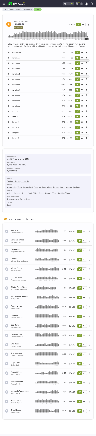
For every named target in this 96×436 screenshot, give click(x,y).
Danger (56, 187)
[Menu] (4, 3)
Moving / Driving (45, 187)
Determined (28, 187)
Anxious (76, 187)
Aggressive (11, 187)
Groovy (69, 187)
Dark (36, 187)
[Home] (4, 9)
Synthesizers (25, 199)
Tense (20, 187)
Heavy (62, 187)
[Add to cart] (77, 52)
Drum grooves (13, 199)
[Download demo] (86, 52)
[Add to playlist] (82, 52)
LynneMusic (12, 171)
